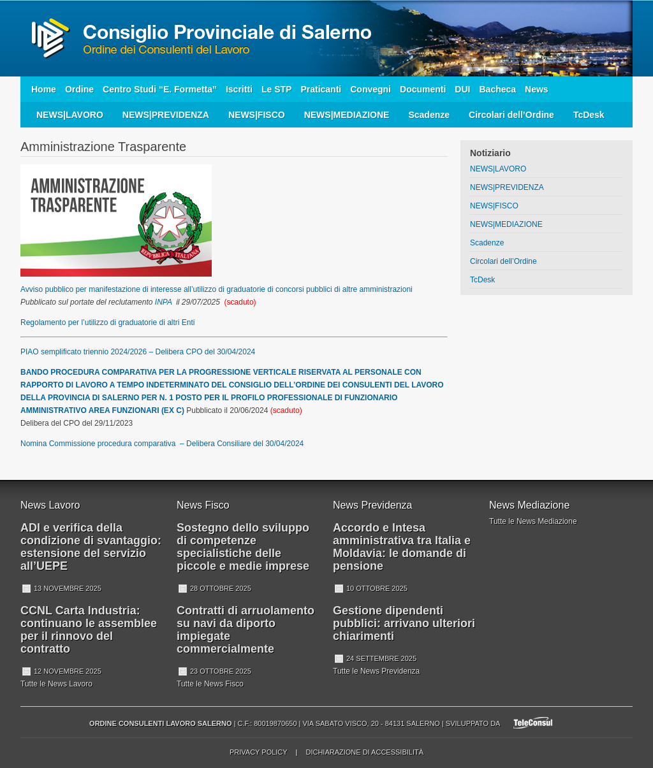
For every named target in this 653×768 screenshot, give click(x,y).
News (536, 89)
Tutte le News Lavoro (56, 683)
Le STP (276, 89)
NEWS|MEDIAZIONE (347, 115)
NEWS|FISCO (256, 115)
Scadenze (429, 115)
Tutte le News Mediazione (533, 521)
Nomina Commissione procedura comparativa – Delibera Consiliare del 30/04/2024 (162, 443)
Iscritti (239, 89)
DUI (462, 89)
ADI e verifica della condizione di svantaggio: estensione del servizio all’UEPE (90, 546)
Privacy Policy (258, 752)
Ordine (79, 89)
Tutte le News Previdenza (376, 671)
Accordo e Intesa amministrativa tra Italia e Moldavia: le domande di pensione (402, 546)
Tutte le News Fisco (210, 683)
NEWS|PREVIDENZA (165, 115)
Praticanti (320, 89)
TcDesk (589, 115)
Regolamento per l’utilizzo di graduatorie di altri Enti (107, 322)
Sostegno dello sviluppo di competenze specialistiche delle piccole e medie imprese (243, 546)
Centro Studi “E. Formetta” (160, 89)
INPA (163, 302)
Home (43, 89)
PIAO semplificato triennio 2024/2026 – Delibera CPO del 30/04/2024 (137, 351)
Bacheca (497, 89)
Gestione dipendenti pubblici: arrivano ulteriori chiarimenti (404, 623)
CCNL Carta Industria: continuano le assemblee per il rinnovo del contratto (88, 629)
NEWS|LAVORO (69, 115)
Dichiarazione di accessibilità (364, 752)
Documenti (423, 89)
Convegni (370, 89)
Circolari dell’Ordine (511, 115)
